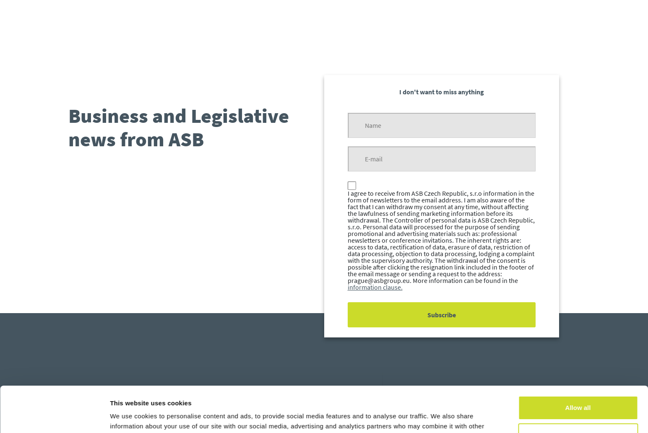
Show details (129, 416)
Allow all (578, 364)
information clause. (375, 287)
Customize (578, 392)
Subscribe (441, 315)
